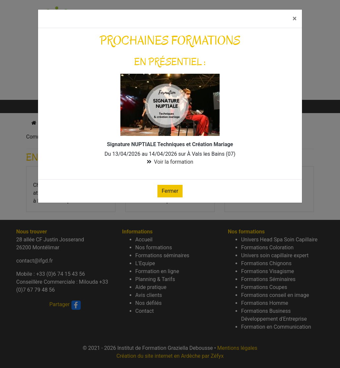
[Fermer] (294, 19)
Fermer (170, 191)
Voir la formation (173, 162)
